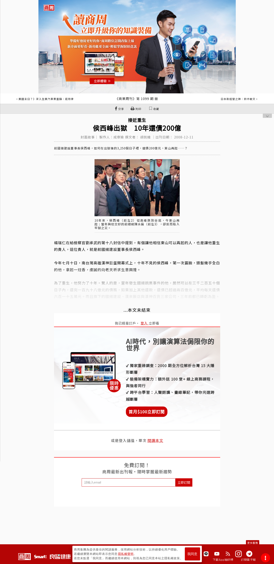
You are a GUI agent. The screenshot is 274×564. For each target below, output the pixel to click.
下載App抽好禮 (223, 560)
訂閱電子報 (248, 560)
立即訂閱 (184, 482)
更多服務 (252, 542)
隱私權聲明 (126, 553)
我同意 (192, 554)
